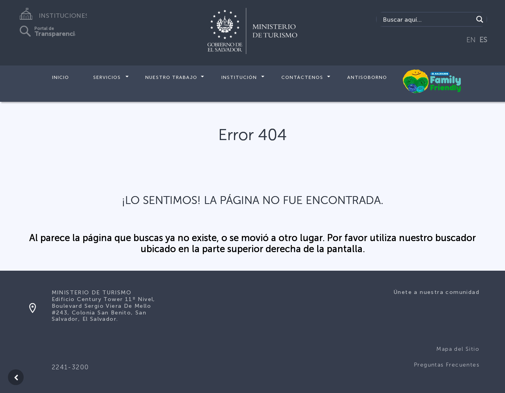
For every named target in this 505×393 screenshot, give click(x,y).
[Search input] (427, 19)
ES (483, 40)
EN (471, 40)
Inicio (60, 77)
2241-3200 (70, 367)
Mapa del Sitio (457, 349)
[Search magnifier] (479, 19)
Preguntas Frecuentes (446, 364)
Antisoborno (367, 77)
